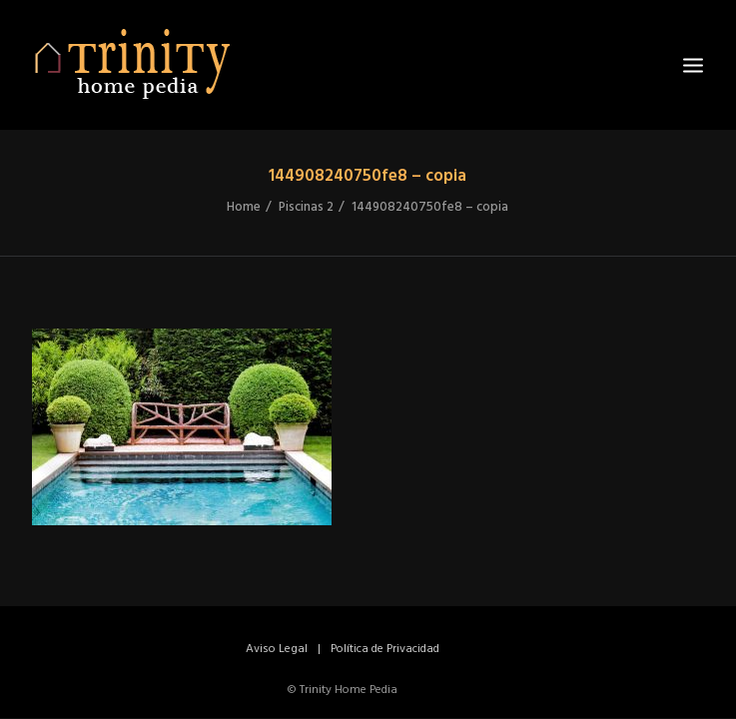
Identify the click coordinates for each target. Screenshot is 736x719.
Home (244, 207)
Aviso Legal (277, 649)
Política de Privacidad (385, 649)
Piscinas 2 (306, 207)
